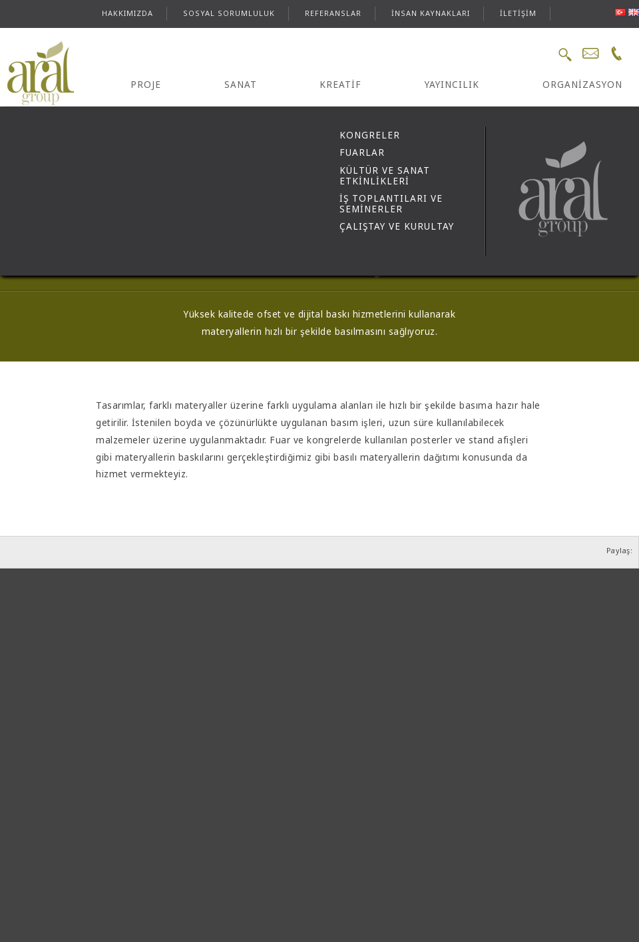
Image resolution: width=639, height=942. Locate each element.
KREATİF (340, 85)
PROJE (145, 85)
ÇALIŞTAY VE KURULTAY (396, 226)
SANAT (240, 85)
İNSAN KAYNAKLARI (430, 13)
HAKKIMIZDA (127, 13)
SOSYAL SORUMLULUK (229, 13)
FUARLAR (362, 152)
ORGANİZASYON (582, 85)
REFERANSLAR (333, 13)
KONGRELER (369, 135)
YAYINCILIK (452, 85)
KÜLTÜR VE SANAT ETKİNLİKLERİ (384, 175)
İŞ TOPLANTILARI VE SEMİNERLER (391, 203)
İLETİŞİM (518, 13)
